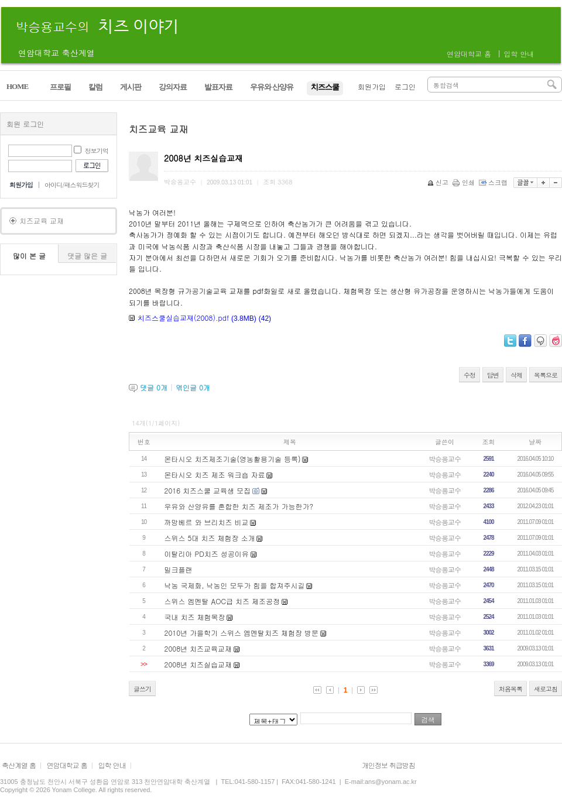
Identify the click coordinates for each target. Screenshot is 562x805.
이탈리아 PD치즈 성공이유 (207, 554)
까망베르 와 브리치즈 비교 (207, 522)
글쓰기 (142, 688)
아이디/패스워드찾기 (72, 184)
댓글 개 (153, 387)
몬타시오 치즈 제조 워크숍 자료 (215, 474)
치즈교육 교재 (41, 220)
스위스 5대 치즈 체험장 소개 (210, 538)
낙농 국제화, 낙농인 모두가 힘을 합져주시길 (235, 585)
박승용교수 (445, 459)
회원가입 (372, 86)
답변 (493, 375)
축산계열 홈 (19, 765)
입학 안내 (518, 54)
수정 (469, 375)
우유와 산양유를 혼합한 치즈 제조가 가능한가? (239, 506)
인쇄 (464, 182)
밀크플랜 (179, 569)
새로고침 (545, 688)
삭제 (516, 375)
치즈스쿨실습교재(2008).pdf (183, 318)
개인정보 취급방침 (388, 765)
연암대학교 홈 (469, 54)
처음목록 (510, 688)
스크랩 (494, 182)
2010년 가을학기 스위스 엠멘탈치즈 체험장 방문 (242, 633)
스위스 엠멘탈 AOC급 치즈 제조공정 (222, 601)
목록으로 (545, 375)
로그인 (405, 86)
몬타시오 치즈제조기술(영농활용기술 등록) (233, 459)
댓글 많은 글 (87, 256)
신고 (438, 182)
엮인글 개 (193, 387)
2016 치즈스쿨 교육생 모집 (208, 490)
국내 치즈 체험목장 (195, 617)
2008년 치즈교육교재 (198, 648)
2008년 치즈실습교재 (198, 664)
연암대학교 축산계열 (56, 53)
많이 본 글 (29, 256)
